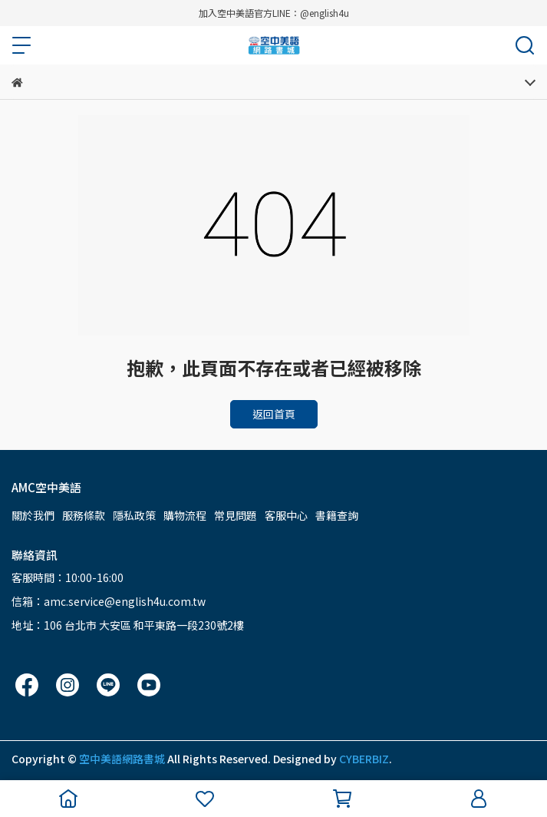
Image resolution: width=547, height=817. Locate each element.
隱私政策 (134, 515)
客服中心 (286, 515)
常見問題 (235, 515)
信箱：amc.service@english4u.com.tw (109, 601)
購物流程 (184, 515)
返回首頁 (273, 414)
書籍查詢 (336, 515)
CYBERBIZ (364, 758)
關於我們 (33, 515)
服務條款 (83, 515)
